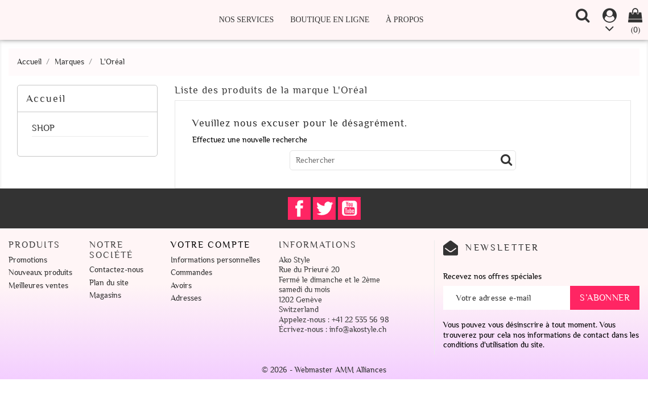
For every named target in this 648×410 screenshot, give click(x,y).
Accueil (46, 98)
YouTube (349, 208)
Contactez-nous (116, 269)
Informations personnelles (215, 260)
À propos (405, 19)
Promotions (28, 260)
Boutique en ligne (329, 19)
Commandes (191, 272)
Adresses (186, 298)
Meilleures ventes (38, 285)
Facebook (299, 208)
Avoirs (181, 285)
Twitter (324, 208)
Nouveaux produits (40, 272)
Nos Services (246, 19)
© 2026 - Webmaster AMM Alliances (324, 370)
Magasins (105, 295)
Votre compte (210, 245)
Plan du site (109, 282)
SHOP (43, 128)
